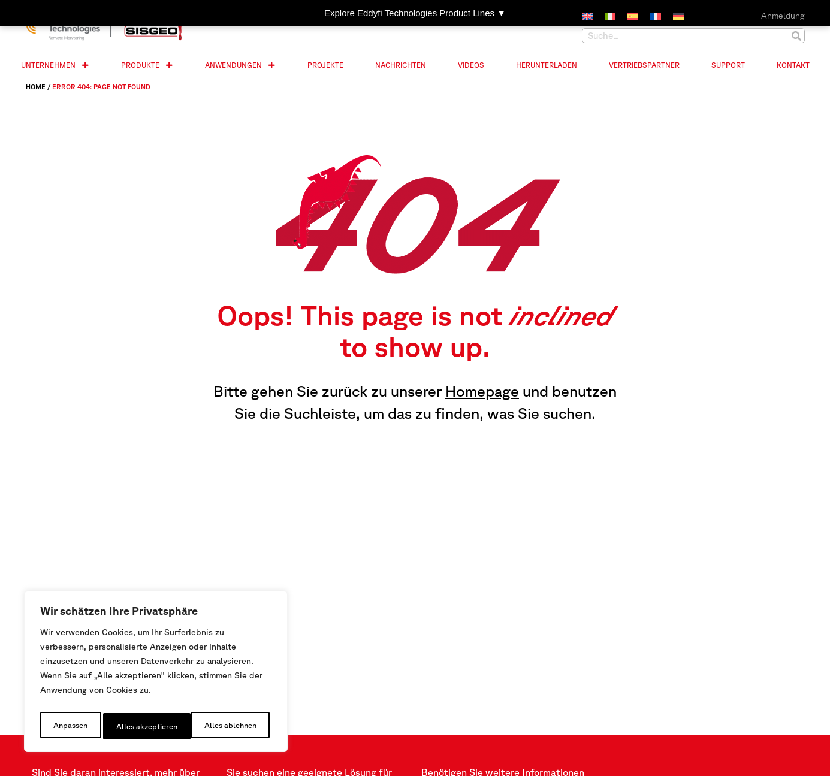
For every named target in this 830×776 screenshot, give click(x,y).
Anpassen (69, 726)
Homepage (482, 391)
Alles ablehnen (141, 726)
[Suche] (796, 36)
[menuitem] (587, 17)
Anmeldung (783, 15)
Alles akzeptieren (228, 726)
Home (36, 86)
